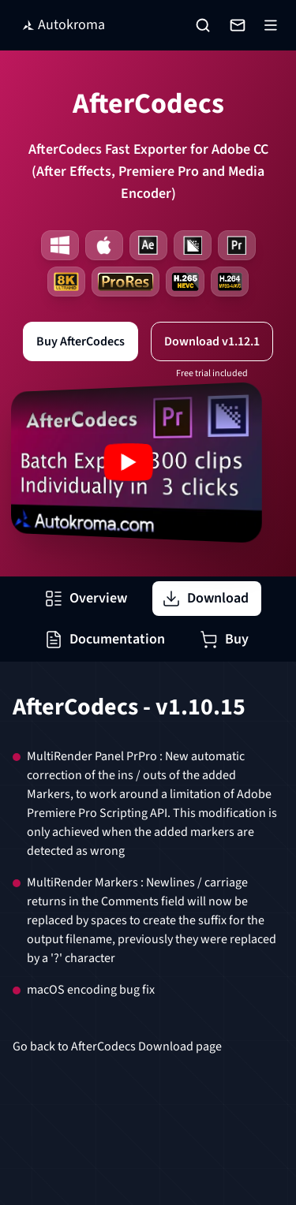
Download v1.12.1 (212, 341)
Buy (224, 639)
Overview (85, 598)
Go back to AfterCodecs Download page (117, 1046)
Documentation (104, 639)
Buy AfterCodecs (80, 341)
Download (205, 598)
